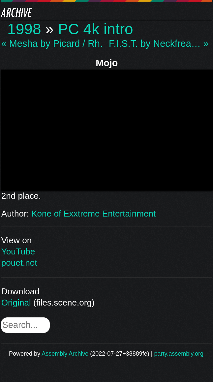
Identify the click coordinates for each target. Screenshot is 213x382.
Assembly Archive (65, 353)
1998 (24, 29)
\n (106, 129)
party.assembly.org (178, 353)
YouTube (18, 251)
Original (16, 303)
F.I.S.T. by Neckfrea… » (158, 44)
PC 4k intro (95, 29)
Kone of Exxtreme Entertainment (93, 214)
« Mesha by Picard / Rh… (52, 44)
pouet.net (19, 263)
